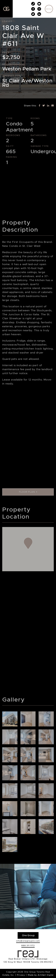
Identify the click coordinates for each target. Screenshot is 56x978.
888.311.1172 (28, 945)
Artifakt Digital (45, 975)
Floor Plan (28, 492)
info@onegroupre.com (28, 940)
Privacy (21, 975)
